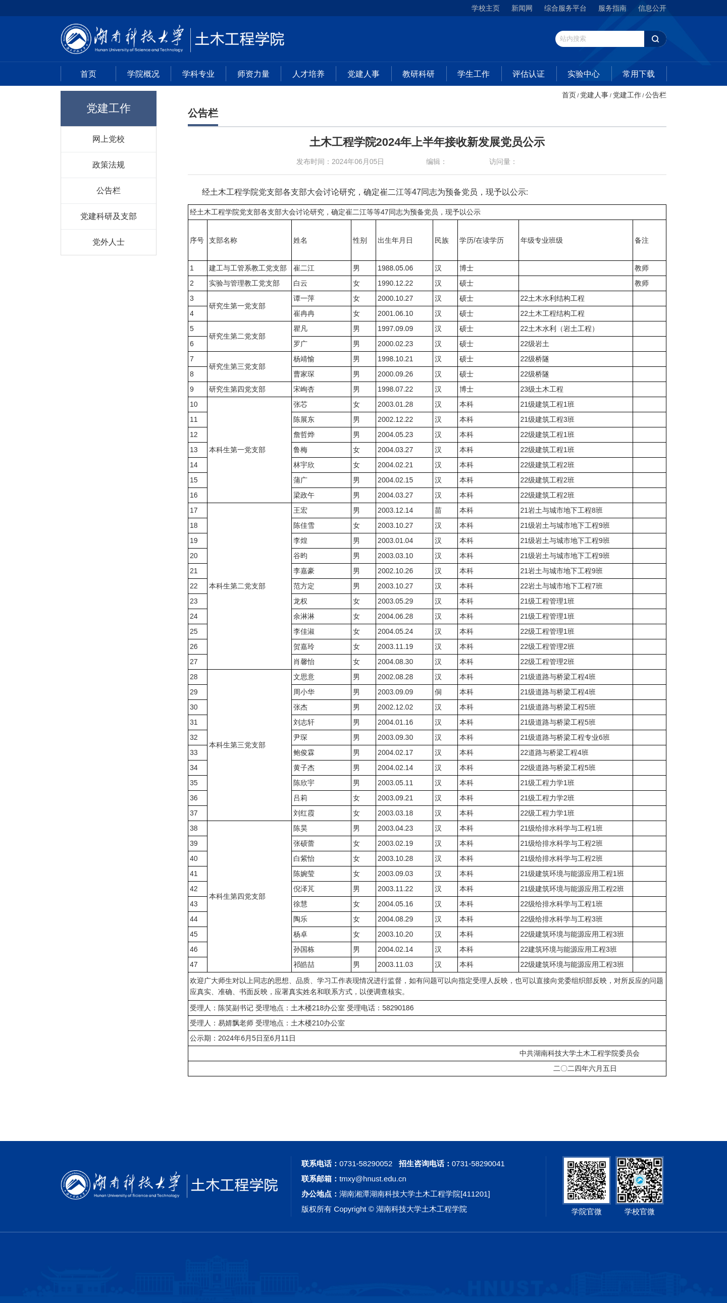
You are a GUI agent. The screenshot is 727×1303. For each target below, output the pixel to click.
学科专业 (198, 74)
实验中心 (583, 74)
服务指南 (612, 8)
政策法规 (108, 164)
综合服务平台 (565, 8)
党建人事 (363, 74)
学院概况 (143, 74)
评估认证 (528, 74)
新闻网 (522, 8)
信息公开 (652, 8)
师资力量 (253, 74)
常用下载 (638, 74)
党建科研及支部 (108, 216)
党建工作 (627, 95)
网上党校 (108, 138)
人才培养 (308, 74)
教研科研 (418, 74)
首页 (88, 74)
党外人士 (108, 241)
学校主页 (486, 8)
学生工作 (473, 74)
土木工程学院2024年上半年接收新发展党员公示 (427, 142)
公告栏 (108, 190)
